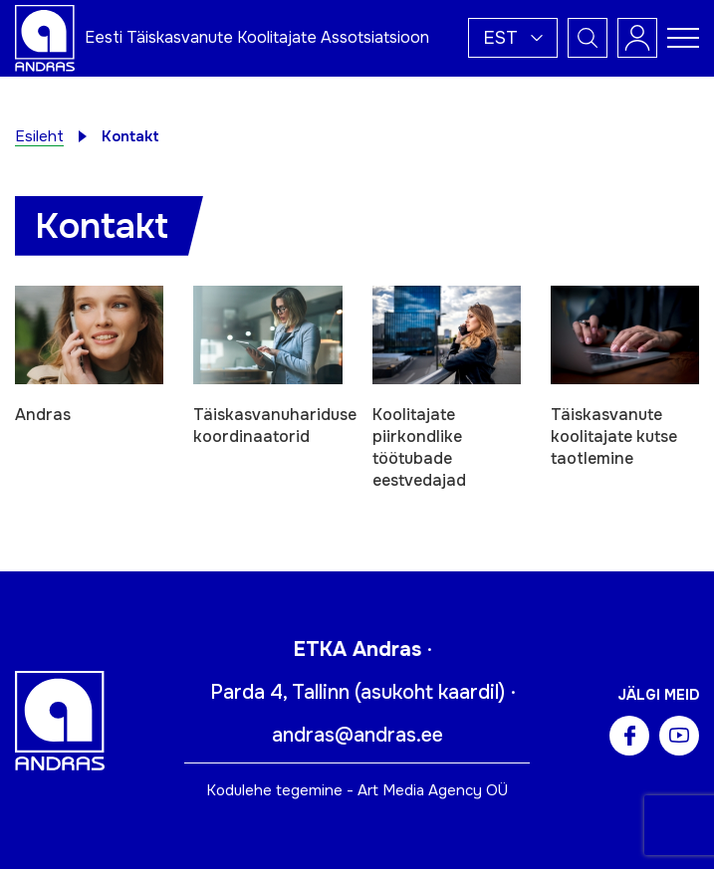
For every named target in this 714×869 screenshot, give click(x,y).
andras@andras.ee (357, 735)
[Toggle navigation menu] (683, 38)
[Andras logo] (45, 37)
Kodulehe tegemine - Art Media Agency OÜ (357, 790)
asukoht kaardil (429, 692)
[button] (513, 38)
